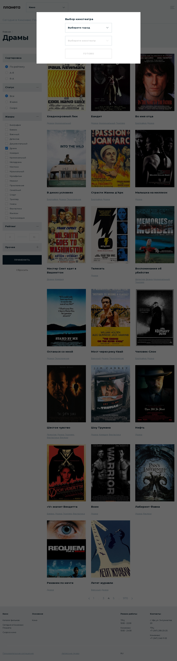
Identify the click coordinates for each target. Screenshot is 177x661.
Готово (88, 53)
